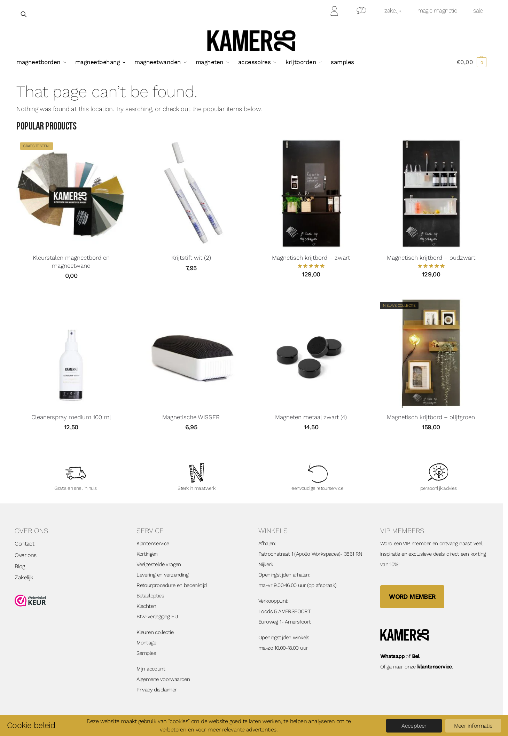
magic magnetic (437, 10)
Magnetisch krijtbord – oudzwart (431, 257)
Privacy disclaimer (156, 690)
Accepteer (414, 725)
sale (478, 10)
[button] (471, 62)
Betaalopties (150, 596)
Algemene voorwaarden (163, 679)
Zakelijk (24, 577)
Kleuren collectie (154, 632)
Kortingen (147, 554)
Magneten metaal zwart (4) (311, 417)
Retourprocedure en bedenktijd (171, 585)
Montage (146, 643)
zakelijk (392, 10)
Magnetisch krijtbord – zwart (311, 257)
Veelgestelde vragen (158, 564)
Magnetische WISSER (191, 417)
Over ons (25, 555)
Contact (362, 12)
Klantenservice (152, 543)
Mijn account (150, 669)
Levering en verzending (162, 575)
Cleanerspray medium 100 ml (71, 417)
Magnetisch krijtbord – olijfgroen (431, 417)
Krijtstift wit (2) (191, 257)
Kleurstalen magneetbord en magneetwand (71, 261)
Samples (146, 653)
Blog (20, 566)
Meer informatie (473, 725)
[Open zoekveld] (24, 14)
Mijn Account (335, 12)
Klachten (146, 606)
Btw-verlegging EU (157, 616)
